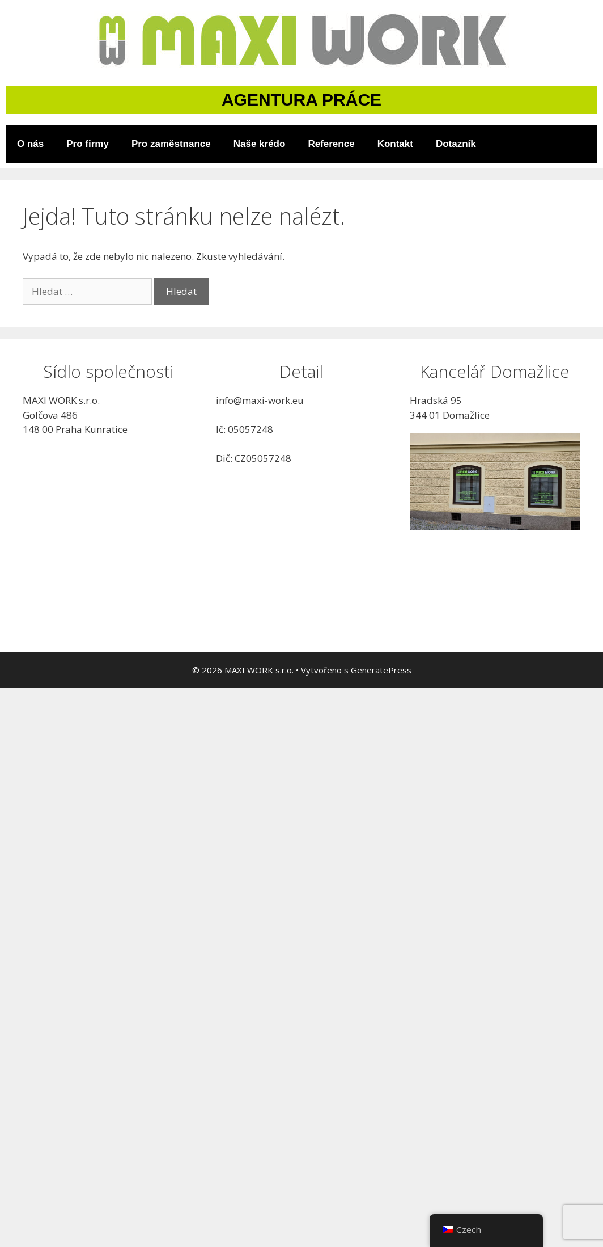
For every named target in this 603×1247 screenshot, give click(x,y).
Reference (331, 143)
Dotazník (456, 143)
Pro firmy (87, 143)
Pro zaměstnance (171, 143)
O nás (30, 143)
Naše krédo (259, 143)
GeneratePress (381, 670)
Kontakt (395, 143)
